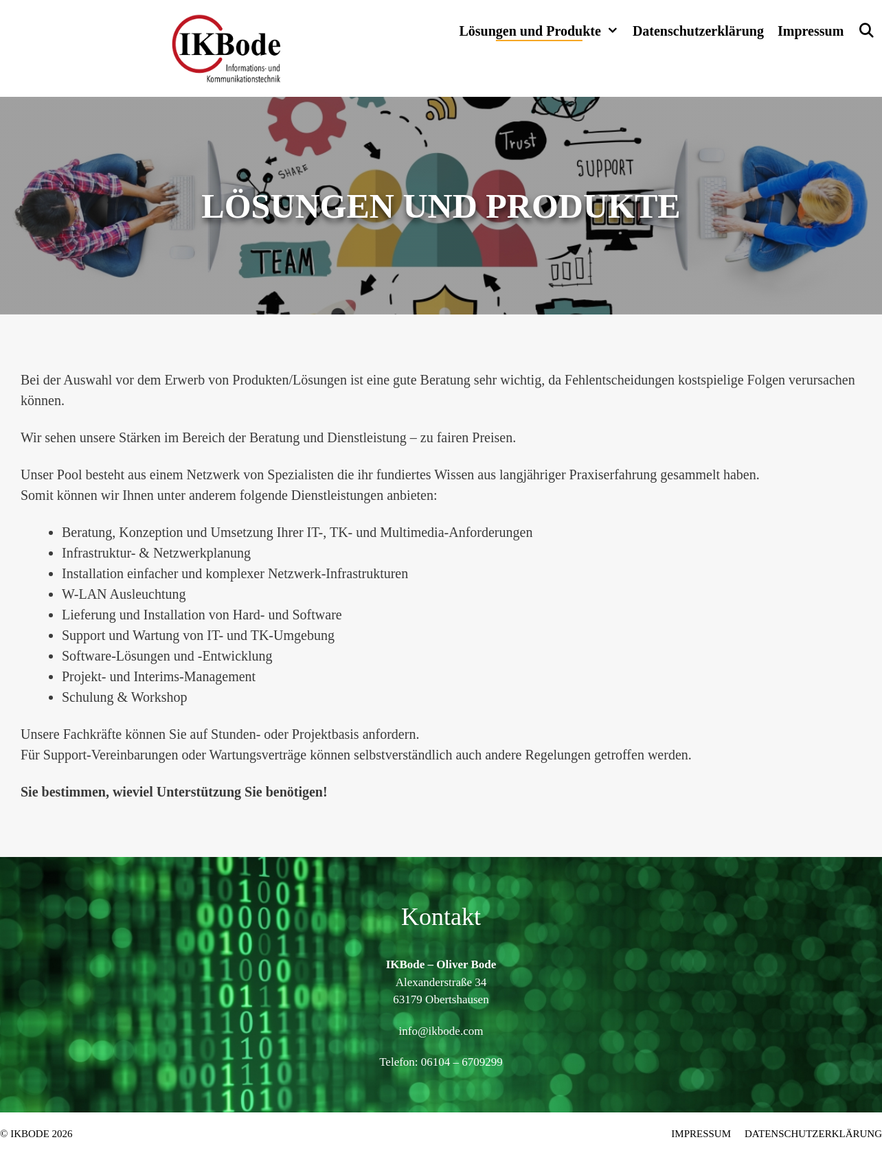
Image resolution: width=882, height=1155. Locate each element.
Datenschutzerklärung (698, 30)
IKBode (29, 1133)
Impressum (811, 30)
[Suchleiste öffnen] (866, 31)
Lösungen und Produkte (542, 31)
